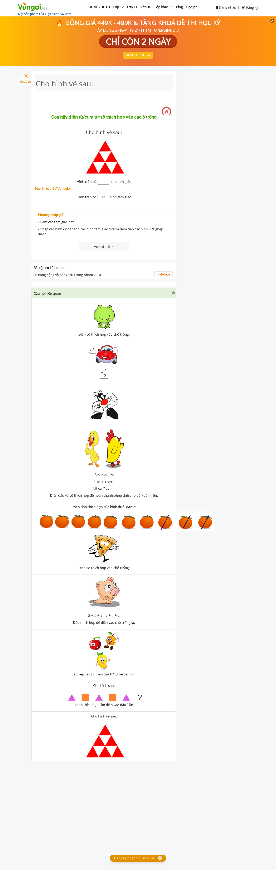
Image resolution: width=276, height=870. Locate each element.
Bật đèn (25, 78)
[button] (104, 293)
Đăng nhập (226, 7)
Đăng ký (250, 7)
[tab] (104, 293)
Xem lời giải (103, 246)
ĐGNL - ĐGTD (99, 7)
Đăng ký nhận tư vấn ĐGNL (135, 858)
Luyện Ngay (163, 274)
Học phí (192, 7)
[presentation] (104, 375)
